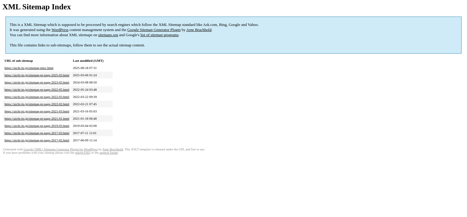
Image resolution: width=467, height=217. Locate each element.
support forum (108, 152)
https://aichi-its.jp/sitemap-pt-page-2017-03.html (37, 133)
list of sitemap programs (159, 35)
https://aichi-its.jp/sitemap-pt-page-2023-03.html (37, 82)
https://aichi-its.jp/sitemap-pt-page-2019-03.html (37, 125)
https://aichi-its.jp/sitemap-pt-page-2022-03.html (37, 97)
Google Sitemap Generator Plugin (154, 29)
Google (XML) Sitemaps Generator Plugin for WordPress (61, 149)
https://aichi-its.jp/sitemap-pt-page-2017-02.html (37, 140)
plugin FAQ (82, 152)
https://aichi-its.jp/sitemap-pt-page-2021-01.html (37, 118)
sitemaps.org (108, 35)
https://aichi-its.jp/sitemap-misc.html (29, 68)
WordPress (60, 29)
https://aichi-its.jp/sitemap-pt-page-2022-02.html (37, 104)
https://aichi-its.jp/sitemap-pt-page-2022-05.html (37, 89)
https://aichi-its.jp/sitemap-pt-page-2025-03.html (37, 75)
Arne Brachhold (198, 29)
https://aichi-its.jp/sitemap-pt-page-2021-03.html (37, 111)
